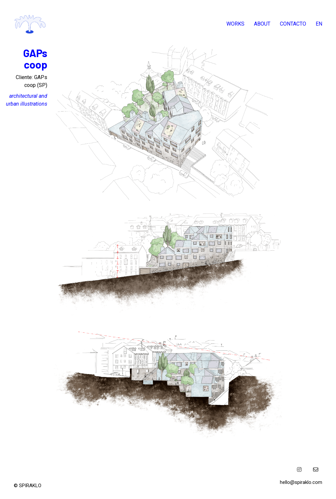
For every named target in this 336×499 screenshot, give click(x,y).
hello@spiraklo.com (301, 482)
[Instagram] (299, 469)
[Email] (315, 469)
